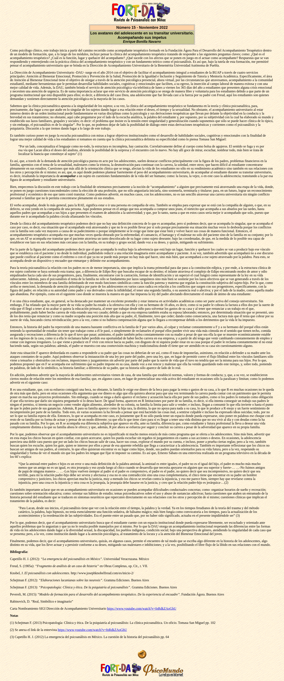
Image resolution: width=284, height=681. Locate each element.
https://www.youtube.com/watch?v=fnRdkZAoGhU (141, 608)
